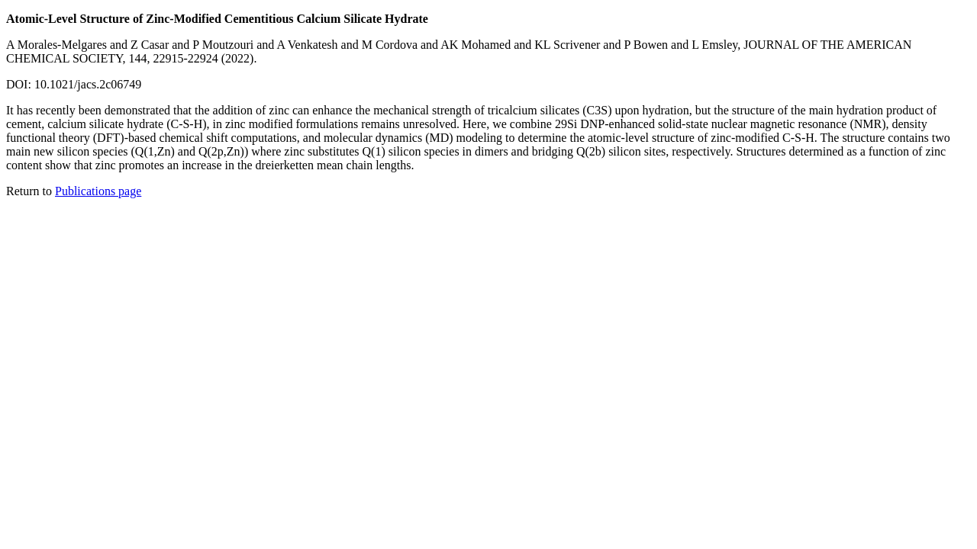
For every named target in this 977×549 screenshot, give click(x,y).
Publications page (98, 191)
